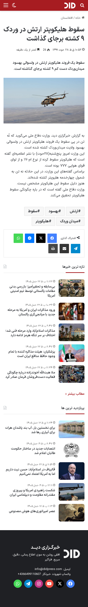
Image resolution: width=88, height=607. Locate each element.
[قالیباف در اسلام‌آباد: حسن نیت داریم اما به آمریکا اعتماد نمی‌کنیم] (71, 471)
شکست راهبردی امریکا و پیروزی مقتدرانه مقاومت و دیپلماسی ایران (32, 492)
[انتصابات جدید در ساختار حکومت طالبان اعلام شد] (71, 450)
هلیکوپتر (42, 221)
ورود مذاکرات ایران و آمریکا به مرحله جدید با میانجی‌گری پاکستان (31, 312)
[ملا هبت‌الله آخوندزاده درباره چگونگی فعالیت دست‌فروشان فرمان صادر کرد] (71, 374)
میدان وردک (69, 221)
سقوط (32, 211)
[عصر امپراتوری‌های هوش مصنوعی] (71, 512)
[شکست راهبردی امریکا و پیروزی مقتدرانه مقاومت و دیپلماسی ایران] (71, 492)
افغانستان (67, 18)
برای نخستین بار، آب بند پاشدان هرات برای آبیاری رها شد (30, 430)
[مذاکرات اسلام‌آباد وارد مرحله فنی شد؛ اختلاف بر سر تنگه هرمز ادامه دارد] (71, 332)
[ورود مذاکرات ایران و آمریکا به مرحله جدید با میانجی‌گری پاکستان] (71, 311)
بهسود (53, 211)
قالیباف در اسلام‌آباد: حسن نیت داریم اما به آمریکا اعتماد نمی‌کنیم (30, 472)
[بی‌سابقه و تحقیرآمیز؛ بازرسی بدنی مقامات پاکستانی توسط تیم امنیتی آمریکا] (71, 288)
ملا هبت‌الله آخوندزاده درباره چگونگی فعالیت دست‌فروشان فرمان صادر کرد (30, 375)
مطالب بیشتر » (74, 393)
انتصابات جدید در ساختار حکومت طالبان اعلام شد (33, 451)
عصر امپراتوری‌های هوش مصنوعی (32, 511)
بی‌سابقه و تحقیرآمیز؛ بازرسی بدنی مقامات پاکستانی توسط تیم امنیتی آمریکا (32, 291)
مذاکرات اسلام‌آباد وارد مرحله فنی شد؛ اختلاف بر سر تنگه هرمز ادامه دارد (30, 333)
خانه (79, 18)
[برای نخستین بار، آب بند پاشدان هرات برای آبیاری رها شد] (71, 429)
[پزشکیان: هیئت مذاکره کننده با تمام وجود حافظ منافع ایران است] (71, 353)
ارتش (74, 211)
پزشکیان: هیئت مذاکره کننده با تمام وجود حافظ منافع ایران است (31, 354)
